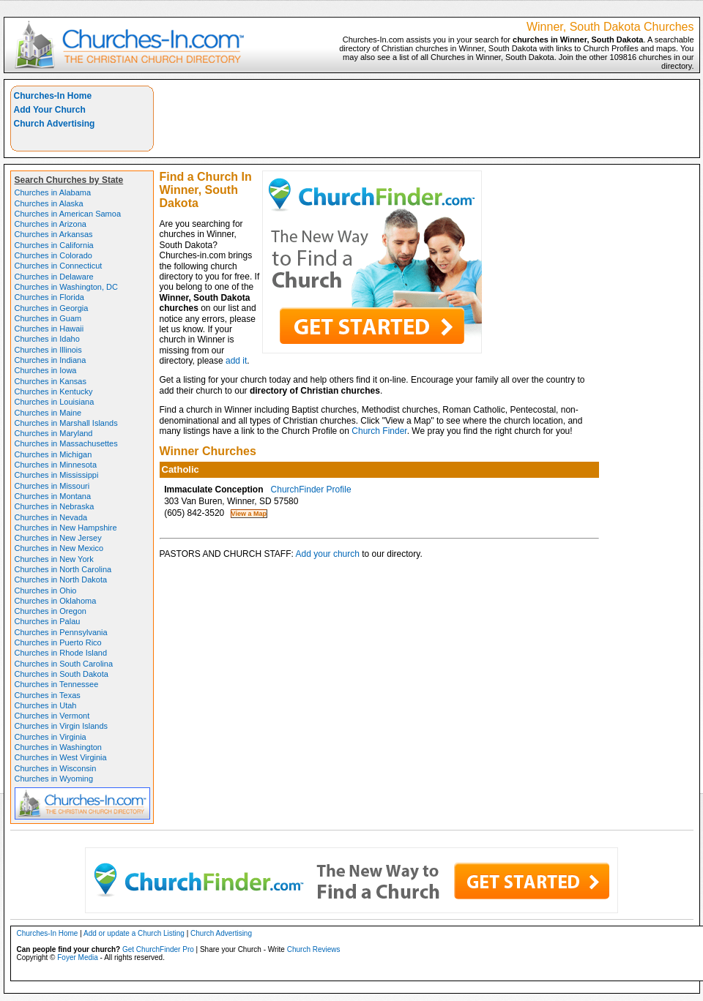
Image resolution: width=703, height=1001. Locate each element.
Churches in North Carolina (63, 569)
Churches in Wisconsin (56, 768)
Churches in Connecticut (59, 265)
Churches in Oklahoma (56, 600)
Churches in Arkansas (54, 234)
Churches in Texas (48, 695)
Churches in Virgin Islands (61, 725)
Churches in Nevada (51, 517)
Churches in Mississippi (57, 474)
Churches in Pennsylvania (61, 632)
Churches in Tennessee (57, 684)
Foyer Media (77, 957)
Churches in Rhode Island (61, 652)
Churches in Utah (46, 705)
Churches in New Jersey (58, 537)
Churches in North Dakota (61, 579)
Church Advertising (54, 124)
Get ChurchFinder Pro (158, 949)
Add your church (328, 554)
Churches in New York (54, 559)
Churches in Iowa (46, 370)
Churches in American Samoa (68, 213)
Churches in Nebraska (54, 506)
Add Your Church (50, 110)
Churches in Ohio (46, 590)
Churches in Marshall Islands (66, 423)
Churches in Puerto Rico (58, 642)
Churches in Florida (49, 297)
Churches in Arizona (50, 224)
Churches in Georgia (52, 308)
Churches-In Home (53, 96)
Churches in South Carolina (64, 663)
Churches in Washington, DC (66, 286)
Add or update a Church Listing (134, 933)
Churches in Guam (48, 318)
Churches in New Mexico (59, 548)
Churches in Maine (48, 412)
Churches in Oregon (50, 611)
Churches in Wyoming (54, 778)
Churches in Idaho (47, 338)
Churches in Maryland (54, 433)
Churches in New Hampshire (66, 527)
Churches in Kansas (50, 381)
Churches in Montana (53, 496)
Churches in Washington (58, 747)
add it (236, 361)
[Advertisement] (634, 131)
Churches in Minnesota (56, 464)
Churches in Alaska (49, 203)
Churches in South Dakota (61, 674)
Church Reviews (314, 949)
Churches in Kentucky (54, 391)
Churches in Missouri (52, 485)
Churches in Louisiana (54, 401)
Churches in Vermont (52, 715)
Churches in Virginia (50, 736)
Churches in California (54, 245)
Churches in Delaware (54, 276)
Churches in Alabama (53, 192)
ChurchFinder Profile (311, 489)
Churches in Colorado (53, 255)
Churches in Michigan (53, 454)
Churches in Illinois (48, 349)
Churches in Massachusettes (66, 443)
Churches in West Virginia (61, 757)
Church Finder (379, 431)
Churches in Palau (48, 621)
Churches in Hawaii (49, 328)
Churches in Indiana (50, 360)
